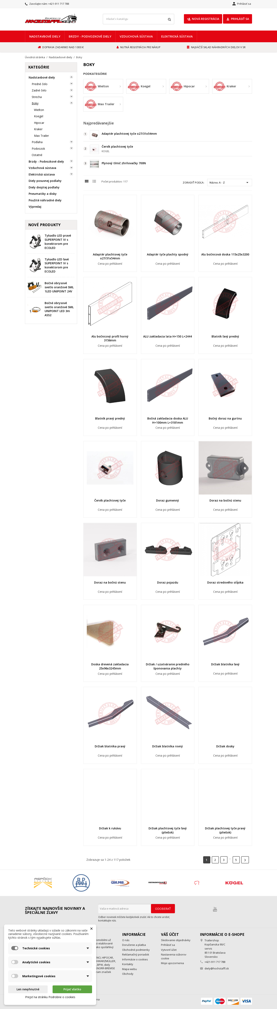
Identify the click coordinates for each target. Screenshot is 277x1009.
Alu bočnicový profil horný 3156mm (109, 338)
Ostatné (37, 155)
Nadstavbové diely (44, 36)
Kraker (38, 129)
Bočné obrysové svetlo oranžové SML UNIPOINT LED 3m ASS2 (59, 309)
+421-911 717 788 (58, 4)
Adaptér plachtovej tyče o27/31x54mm (129, 134)
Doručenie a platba (134, 945)
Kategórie (38, 67)
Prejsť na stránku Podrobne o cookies (50, 997)
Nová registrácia (203, 19)
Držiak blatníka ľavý (225, 664)
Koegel (38, 116)
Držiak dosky (225, 746)
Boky (35, 103)
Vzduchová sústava (136, 36)
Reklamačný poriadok (135, 954)
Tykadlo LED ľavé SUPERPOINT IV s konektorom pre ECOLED (57, 265)
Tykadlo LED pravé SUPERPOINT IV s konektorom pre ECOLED (58, 242)
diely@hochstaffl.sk (217, 968)
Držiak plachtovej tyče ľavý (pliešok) (168, 830)
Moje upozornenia (172, 963)
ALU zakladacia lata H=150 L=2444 (167, 336)
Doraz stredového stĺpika (225, 582)
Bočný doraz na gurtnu (225, 418)
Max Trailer (41, 136)
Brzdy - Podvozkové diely (90, 36)
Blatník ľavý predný (225, 336)
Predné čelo (39, 84)
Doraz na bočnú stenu (225, 500)
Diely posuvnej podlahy (45, 181)
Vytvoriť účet (169, 950)
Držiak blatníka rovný (167, 746)
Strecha (37, 97)
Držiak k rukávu (110, 828)
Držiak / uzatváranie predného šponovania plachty (167, 666)
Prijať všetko (72, 989)
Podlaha (37, 142)
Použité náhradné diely (45, 200)
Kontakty (127, 964)
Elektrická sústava (177, 36)
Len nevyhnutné (28, 989)
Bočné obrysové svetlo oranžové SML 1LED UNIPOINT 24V (59, 287)
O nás (125, 940)
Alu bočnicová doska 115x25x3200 (225, 254)
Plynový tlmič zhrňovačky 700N (124, 163)
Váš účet (170, 934)
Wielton (39, 110)
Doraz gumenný (167, 500)
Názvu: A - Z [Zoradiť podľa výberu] (229, 182)
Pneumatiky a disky (43, 194)
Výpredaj (35, 207)
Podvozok (38, 148)
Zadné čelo (39, 90)
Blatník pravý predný (110, 418)
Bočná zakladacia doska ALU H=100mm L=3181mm (167, 420)
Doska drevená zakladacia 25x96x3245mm (110, 666)
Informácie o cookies (135, 959)
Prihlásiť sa (237, 19)
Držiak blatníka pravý (110, 746)
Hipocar (39, 123)
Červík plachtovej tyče (117, 146)
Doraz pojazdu (167, 582)
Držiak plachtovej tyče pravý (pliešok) (225, 830)
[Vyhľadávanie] (138, 19)
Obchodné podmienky (136, 950)
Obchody (127, 974)
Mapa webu (129, 969)
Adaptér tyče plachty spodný (167, 254)
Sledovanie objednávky (175, 940)
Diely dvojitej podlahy (44, 187)
